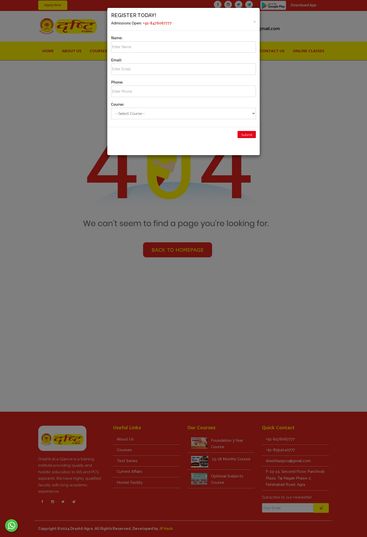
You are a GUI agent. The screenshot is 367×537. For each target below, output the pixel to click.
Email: (116, 60)
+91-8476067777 (157, 23)
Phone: (117, 82)
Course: (117, 104)
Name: (116, 38)
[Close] (254, 21)
